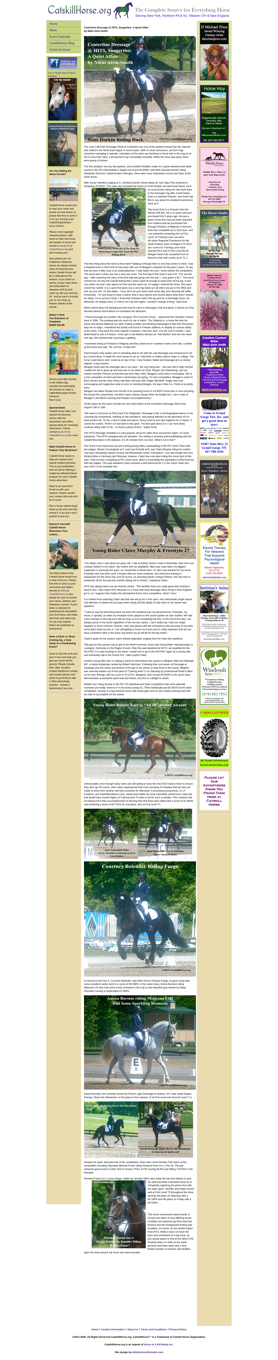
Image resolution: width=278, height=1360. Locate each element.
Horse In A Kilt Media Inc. (159, 1344)
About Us (132, 1329)
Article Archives (59, 49)
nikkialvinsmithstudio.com (147, 1352)
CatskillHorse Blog (62, 43)
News (53, 30)
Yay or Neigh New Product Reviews (62, 96)
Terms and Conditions (154, 1329)
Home (53, 23)
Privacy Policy (177, 1329)
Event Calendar (59, 36)
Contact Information (113, 1329)
